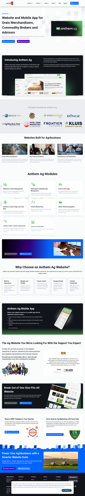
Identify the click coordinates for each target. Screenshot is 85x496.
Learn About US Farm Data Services (55, 443)
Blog (60, 3)
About (53, 3)
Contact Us (74, 3)
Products (38, 3)
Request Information (23, 41)
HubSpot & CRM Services (11, 441)
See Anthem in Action (8, 41)
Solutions (29, 3)
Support (65, 3)
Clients (46, 3)
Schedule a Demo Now (11, 263)
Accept (66, 490)
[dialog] (42, 487)
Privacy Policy (61, 487)
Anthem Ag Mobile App (13, 336)
